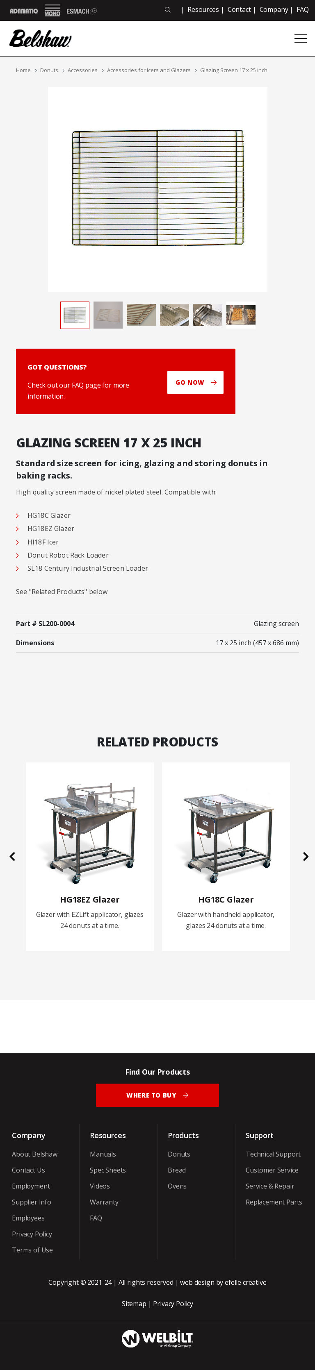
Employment (31, 1186)
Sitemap (134, 1303)
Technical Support (273, 1154)
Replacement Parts (274, 1202)
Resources (203, 9)
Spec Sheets (108, 1170)
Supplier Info (31, 1202)
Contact (239, 9)
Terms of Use (32, 1249)
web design (197, 1282)
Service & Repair (270, 1186)
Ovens (177, 1186)
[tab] (74, 315)
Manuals (103, 1154)
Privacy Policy (32, 1233)
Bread (177, 1170)
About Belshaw (34, 1154)
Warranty (104, 1202)
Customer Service (272, 1170)
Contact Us (28, 1170)
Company (274, 9)
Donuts (49, 70)
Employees (28, 1218)
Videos (100, 1186)
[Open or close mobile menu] (300, 38)
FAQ (303, 9)
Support (260, 1135)
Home (23, 70)
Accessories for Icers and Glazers (149, 70)
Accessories (83, 70)
